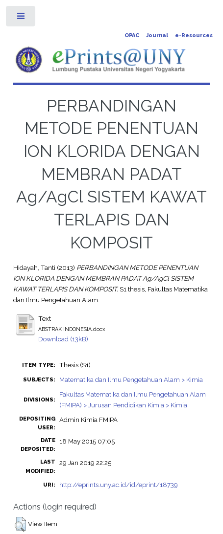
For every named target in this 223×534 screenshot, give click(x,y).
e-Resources (194, 35)
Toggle (21, 18)
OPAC (131, 35)
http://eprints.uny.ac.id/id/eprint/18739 (118, 485)
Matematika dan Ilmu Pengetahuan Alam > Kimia (131, 379)
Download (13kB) (63, 339)
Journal (157, 35)
